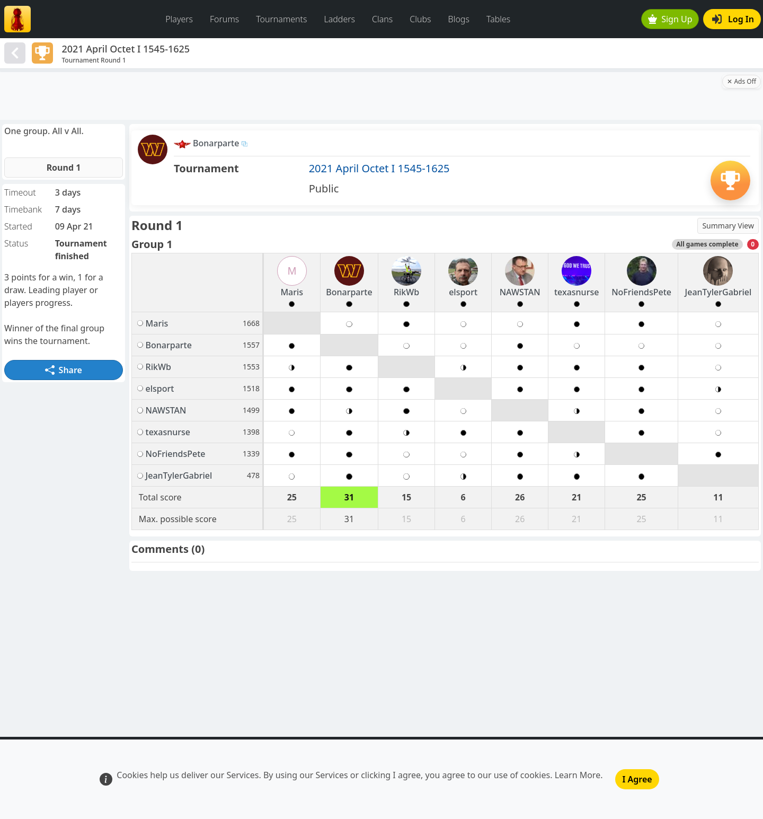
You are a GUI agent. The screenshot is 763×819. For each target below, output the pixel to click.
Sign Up (670, 19)
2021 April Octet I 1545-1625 (379, 168)
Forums (224, 19)
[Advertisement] (360, 96)
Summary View (728, 226)
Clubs (420, 19)
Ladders (339, 19)
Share (63, 370)
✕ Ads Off (741, 81)
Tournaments (281, 19)
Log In (733, 19)
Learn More (578, 775)
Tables (498, 19)
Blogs (458, 19)
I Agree (637, 779)
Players (179, 19)
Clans (382, 19)
